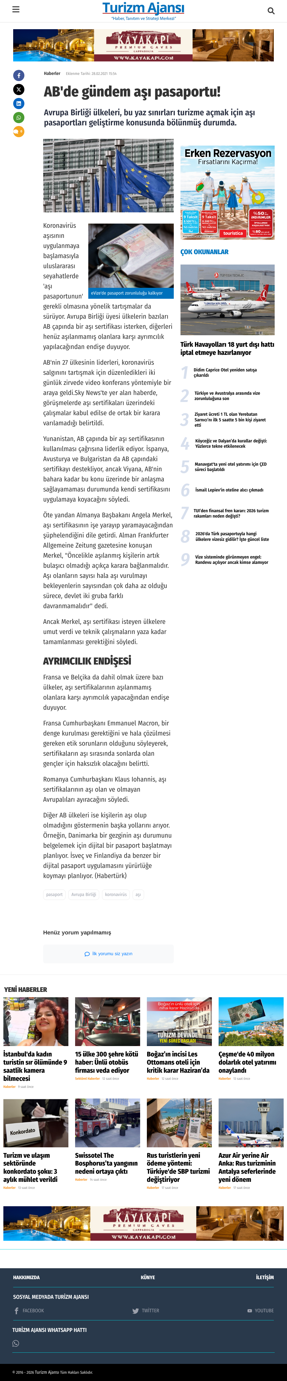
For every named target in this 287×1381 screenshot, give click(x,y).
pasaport (54, 894)
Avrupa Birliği (83, 894)
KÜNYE (148, 1277)
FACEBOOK (28, 1311)
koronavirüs (116, 894)
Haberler (52, 73)
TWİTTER (145, 1311)
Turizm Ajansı (47, 1372)
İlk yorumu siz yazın (109, 954)
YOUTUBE (260, 1311)
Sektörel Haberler (87, 1079)
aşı (138, 894)
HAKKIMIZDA (26, 1277)
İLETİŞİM (265, 1277)
